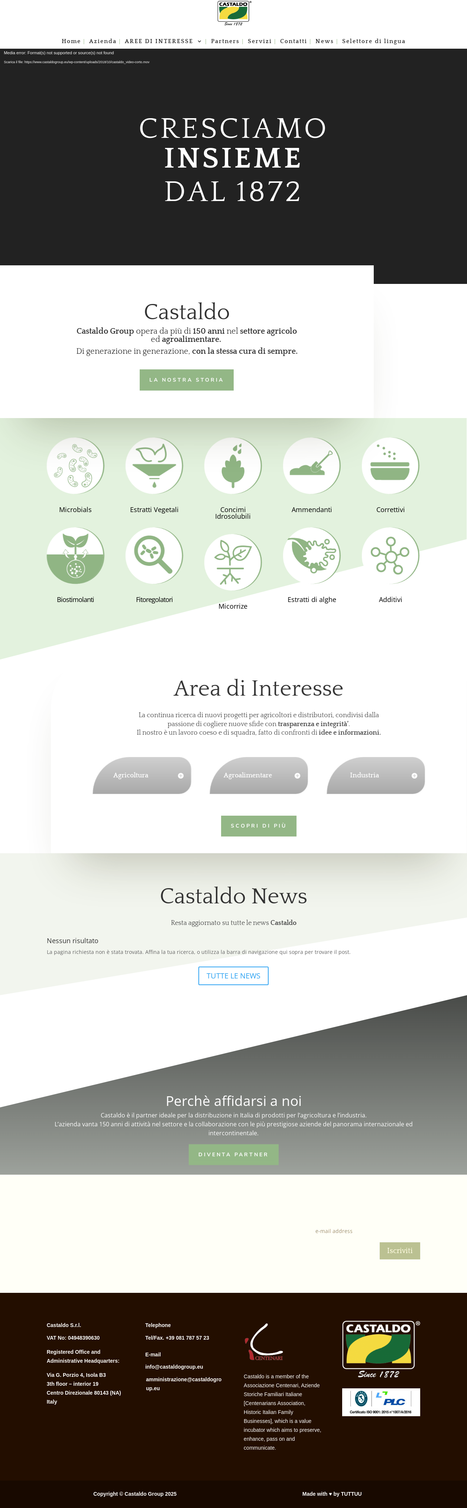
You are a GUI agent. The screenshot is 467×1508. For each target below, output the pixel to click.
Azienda (103, 42)
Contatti (293, 42)
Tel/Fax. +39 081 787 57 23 (177, 1338)
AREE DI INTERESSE (160, 42)
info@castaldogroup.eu (174, 1367)
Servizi (260, 42)
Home (71, 42)
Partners (225, 42)
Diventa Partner (233, 1153)
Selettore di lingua (374, 42)
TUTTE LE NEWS (233, 976)
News (324, 42)
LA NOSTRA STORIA (183, 378)
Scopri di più (243, 824)
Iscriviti (400, 1251)
